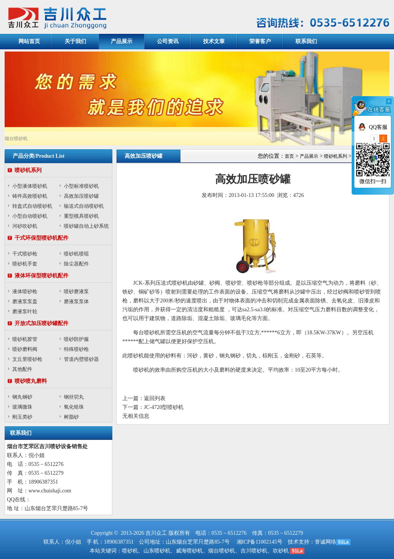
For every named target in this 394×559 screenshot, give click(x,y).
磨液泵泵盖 (24, 301)
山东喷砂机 (157, 551)
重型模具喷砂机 (81, 216)
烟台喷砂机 (221, 551)
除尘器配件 (76, 264)
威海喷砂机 (189, 551)
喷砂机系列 (28, 170)
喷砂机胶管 (24, 339)
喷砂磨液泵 (76, 291)
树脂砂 (71, 417)
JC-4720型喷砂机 (164, 407)
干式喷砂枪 (24, 254)
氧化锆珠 (74, 407)
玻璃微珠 (22, 407)
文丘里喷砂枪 (27, 359)
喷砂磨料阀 (24, 349)
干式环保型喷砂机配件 (41, 238)
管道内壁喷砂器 (81, 359)
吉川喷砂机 (253, 551)
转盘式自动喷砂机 (32, 206)
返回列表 (154, 398)
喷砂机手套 (24, 264)
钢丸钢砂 (22, 397)
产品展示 (121, 41)
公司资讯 (168, 41)
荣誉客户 (260, 41)
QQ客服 (378, 127)
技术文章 (214, 41)
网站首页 (29, 41)
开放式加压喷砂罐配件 (41, 323)
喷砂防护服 (76, 339)
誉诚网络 (325, 542)
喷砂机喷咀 (76, 254)
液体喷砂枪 (24, 291)
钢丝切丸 (74, 397)
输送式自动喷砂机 (84, 206)
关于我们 (75, 41)
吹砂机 (281, 551)
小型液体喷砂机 (29, 186)
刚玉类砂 (22, 417)
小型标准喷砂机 (81, 186)
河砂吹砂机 (24, 226)
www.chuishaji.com (49, 491)
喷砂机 (130, 551)
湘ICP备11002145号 (259, 542)
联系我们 (306, 41)
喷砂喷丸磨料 (31, 381)
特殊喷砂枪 (76, 349)
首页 (289, 156)
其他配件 (22, 369)
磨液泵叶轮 (24, 311)
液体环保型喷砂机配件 (41, 276)
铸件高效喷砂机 (29, 196)
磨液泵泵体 (76, 301)
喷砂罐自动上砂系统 (86, 226)
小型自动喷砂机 (29, 216)
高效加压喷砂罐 (81, 196)
